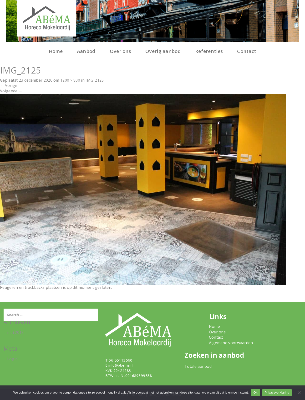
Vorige (8, 85)
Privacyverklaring (277, 392)
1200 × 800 (70, 80)
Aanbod (86, 51)
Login (12, 359)
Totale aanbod (198, 366)
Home (56, 51)
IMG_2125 (95, 80)
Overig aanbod (163, 51)
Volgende (11, 91)
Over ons (120, 51)
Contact (246, 51)
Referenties (209, 51)
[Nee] (299, 392)
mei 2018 (15, 332)
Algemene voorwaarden (231, 342)
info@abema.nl (120, 365)
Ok (256, 392)
